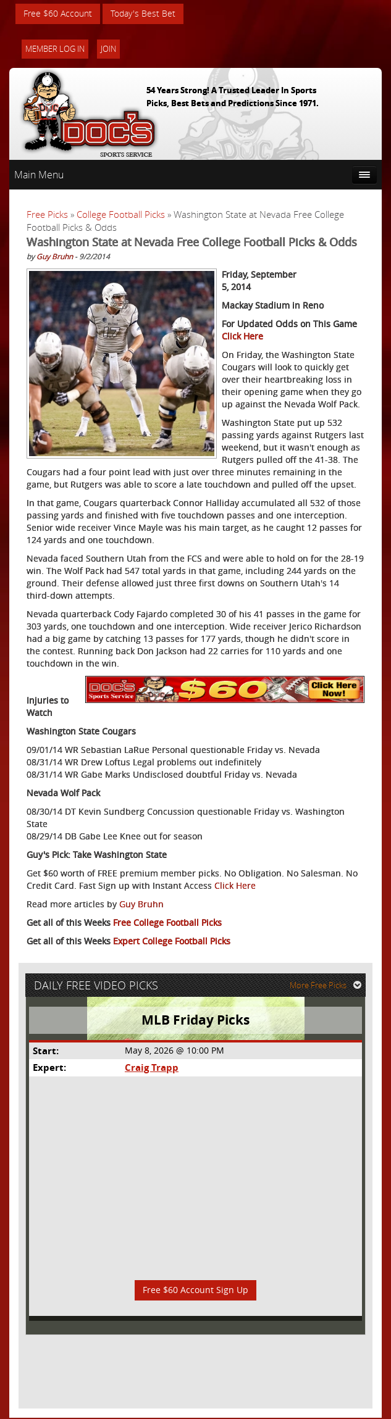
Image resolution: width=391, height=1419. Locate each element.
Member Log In (55, 49)
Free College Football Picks (167, 923)
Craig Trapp (152, 1069)
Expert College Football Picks (171, 941)
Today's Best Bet (143, 14)
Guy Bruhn (54, 257)
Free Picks (47, 215)
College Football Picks (121, 215)
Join (108, 49)
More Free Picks (326, 986)
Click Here (242, 337)
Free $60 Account (57, 14)
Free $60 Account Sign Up (195, 1291)
